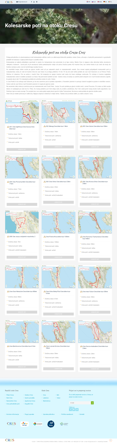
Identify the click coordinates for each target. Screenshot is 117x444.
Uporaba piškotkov (49, 414)
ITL (110, 2)
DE (105, 2)
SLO (94, 2)
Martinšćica (46, 401)
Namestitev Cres (11, 401)
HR (88, 2)
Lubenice (46, 398)
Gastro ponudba (29, 398)
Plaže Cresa (10, 395)
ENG (100, 2)
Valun (58, 398)
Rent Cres (9, 398)
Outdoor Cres (29, 395)
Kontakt (82, 414)
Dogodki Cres (29, 404)
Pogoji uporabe (29, 414)
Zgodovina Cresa (30, 401)
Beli (58, 395)
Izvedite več (22, 149)
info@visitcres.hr (21, 2)
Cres (44, 395)
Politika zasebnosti (67, 414)
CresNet (105, 441)
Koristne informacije (12, 414)
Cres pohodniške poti (13, 404)
